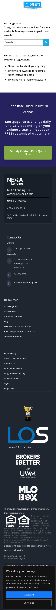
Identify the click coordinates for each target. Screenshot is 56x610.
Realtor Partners (11, 378)
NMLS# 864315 (10, 363)
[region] (29, 587)
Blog (6, 321)
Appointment (33, 5)
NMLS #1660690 (16, 201)
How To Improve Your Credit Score (19, 331)
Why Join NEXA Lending (14, 373)
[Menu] (50, 6)
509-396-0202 (20, 274)
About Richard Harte (13, 368)
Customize (29, 602)
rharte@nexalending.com (25, 282)
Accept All (29, 594)
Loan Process (10, 311)
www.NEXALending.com (20, 193)
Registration (9, 388)
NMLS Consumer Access (15, 358)
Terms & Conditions (13, 336)
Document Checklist (13, 316)
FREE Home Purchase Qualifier (18, 326)
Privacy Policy (10, 353)
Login (6, 383)
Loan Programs (11, 306)
